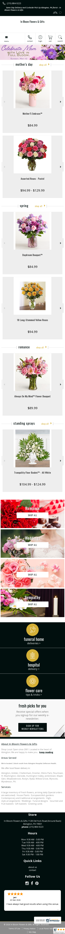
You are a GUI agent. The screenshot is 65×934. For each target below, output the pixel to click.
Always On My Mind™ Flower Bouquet (32, 396)
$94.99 (33, 332)
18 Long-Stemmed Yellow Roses (32, 320)
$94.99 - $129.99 (32, 190)
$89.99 (33, 408)
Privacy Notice (29, 928)
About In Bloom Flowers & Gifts (19, 744)
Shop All (43, 64)
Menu (6, 41)
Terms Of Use (14, 928)
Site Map (32, 932)
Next (61, 102)
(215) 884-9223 (14, 3)
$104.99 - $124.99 (32, 484)
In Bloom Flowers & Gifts (32, 21)
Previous (4, 102)
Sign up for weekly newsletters (33, 727)
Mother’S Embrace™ (32, 113)
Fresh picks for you (32, 711)
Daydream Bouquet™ (32, 255)
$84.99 (33, 125)
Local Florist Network (48, 928)
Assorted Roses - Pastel (32, 178)
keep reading (46, 752)
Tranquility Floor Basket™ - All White (32, 472)
